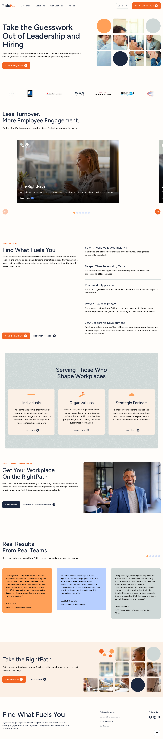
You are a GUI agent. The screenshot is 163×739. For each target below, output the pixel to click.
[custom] (150, 716)
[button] (158, 212)
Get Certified (57, 6)
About (72, 6)
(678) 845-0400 (107, 721)
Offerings (25, 6)
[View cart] (157, 733)
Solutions (40, 6)
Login (120, 6)
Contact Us (104, 725)
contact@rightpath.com (110, 716)
